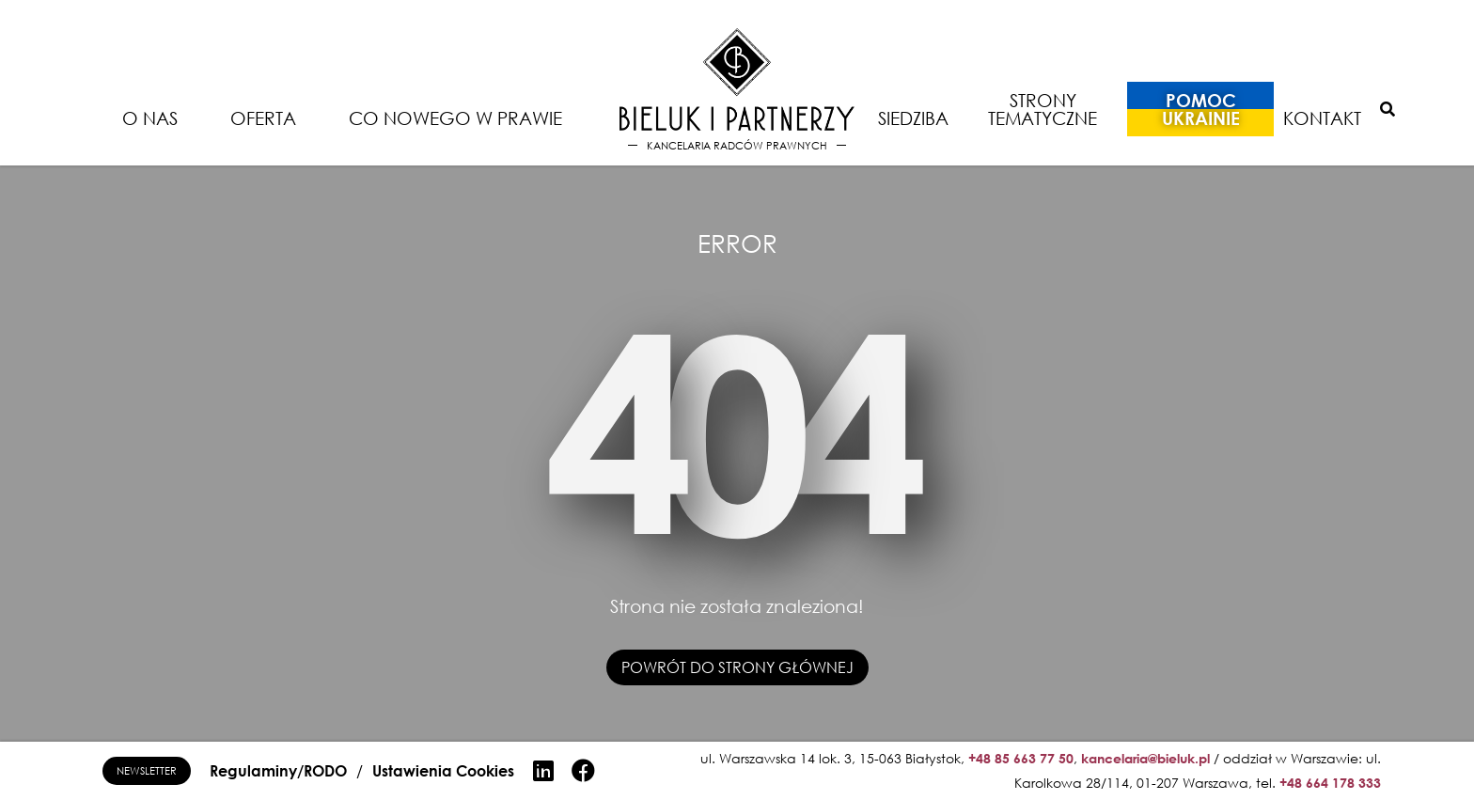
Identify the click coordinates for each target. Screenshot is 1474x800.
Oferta (263, 118)
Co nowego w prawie (455, 118)
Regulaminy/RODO (278, 770)
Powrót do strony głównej (737, 667)
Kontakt (1322, 118)
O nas (150, 118)
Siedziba (913, 118)
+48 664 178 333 (1330, 783)
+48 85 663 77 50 (1021, 758)
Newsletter (147, 770)
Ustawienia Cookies (443, 770)
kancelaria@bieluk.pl (1145, 758)
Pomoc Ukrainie (1201, 109)
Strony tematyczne (1042, 109)
